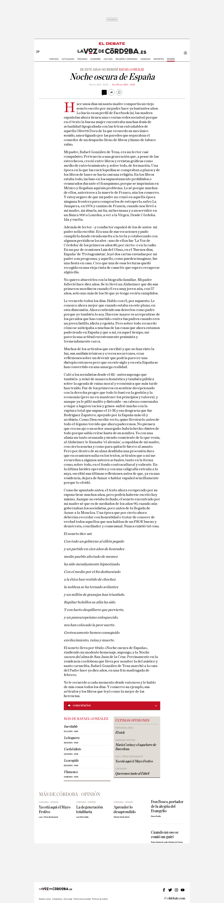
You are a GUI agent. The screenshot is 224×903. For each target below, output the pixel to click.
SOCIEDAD (145, 59)
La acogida (71, 760)
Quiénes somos (45, 899)
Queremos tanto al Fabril (132, 773)
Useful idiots (72, 749)
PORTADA (54, 59)
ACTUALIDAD (68, 59)
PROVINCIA (82, 59)
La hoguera (71, 738)
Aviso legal (67, 899)
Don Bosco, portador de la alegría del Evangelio (167, 806)
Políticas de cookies (100, 899)
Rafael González (131, 69)
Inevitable (70, 726)
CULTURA (108, 59)
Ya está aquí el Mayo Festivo (134, 761)
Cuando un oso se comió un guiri (164, 834)
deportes (159, 59)
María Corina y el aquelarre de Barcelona (135, 747)
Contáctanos (57, 899)
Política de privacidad (82, 899)
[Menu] (37, 47)
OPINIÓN (171, 59)
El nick (120, 732)
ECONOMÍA (96, 59)
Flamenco (71, 772)
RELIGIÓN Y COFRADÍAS (127, 59)
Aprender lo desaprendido (125, 809)
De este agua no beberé (99, 69)
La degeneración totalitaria (89, 809)
